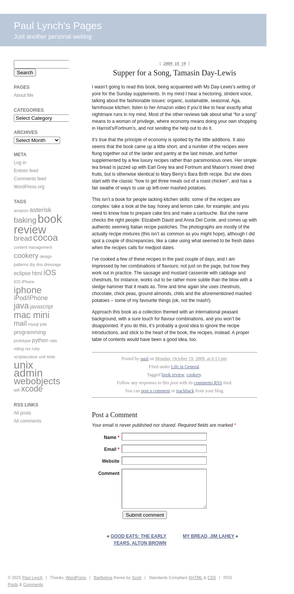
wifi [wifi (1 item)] (17, 390)
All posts (22, 413)
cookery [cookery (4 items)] (26, 255)
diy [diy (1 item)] (32, 264)
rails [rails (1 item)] (53, 340)
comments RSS (208, 382)
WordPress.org (29, 186)
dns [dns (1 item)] (39, 264)
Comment (108, 473)
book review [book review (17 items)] (38, 224)
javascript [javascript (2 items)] (41, 307)
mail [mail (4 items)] (20, 323)
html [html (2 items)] (37, 273)
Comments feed (30, 178)
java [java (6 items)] (21, 305)
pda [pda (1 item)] (43, 324)
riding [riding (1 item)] (19, 348)
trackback (185, 390)
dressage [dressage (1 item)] (52, 264)
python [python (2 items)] (40, 340)
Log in (20, 162)
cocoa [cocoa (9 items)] (45, 237)
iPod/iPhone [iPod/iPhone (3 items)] (31, 297)
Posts (13, 584)
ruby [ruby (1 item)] (36, 348)
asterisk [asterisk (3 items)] (40, 209)
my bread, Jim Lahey (208, 536)
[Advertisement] (37, 478)
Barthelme (103, 577)
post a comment (155, 390)
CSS (211, 577)
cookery (193, 374)
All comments (27, 421)
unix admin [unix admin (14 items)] (28, 369)
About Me (23, 95)
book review (173, 374)
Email (111, 449)
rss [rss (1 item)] (27, 348)
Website (110, 461)
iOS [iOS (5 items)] (50, 272)
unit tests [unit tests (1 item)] (47, 356)
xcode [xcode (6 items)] (32, 388)
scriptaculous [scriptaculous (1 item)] (26, 356)
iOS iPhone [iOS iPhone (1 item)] (24, 281)
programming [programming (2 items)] (30, 332)
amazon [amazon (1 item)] (21, 210)
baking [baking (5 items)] (25, 220)
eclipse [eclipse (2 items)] (22, 273)
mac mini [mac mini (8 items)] (31, 315)
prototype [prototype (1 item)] (22, 340)
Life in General (185, 366)
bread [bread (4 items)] (23, 238)
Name (111, 437)
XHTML (195, 577)
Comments (33, 584)
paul (144, 358)
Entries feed (26, 170)
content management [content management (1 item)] (33, 247)
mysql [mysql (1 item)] (33, 324)
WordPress (76, 577)
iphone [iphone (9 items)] (28, 290)
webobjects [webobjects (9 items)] (37, 381)
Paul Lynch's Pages (58, 25)
